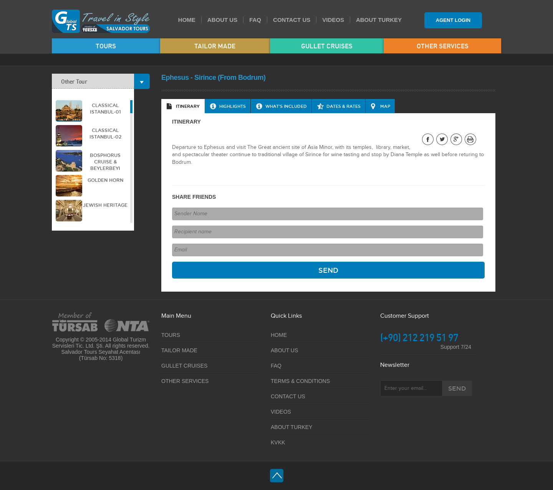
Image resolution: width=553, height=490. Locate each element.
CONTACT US (291, 19)
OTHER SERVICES (443, 46)
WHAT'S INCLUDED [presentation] (286, 106)
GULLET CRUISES (327, 46)
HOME (186, 19)
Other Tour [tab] (97, 81)
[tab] (183, 106)
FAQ (255, 19)
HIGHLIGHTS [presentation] (232, 106)
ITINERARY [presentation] (188, 106)
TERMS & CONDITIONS (300, 381)
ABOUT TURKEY (379, 19)
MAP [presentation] (385, 106)
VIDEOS (333, 19)
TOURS (106, 46)
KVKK (278, 442)
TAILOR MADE (214, 46)
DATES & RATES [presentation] (343, 106)
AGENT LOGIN (453, 20)
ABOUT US (222, 19)
